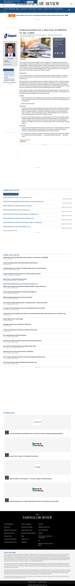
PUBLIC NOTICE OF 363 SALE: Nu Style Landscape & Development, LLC (21, 214)
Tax (39, 540)
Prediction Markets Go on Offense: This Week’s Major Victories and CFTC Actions (24, 268)
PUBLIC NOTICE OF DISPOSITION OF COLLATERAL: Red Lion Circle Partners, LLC (23, 201)
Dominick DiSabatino (9, 320)
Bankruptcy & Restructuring (10, 530)
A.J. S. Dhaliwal (8, 287)
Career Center (48, 8)
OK (25, 2)
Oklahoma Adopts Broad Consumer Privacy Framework (17, 297)
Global (22, 536)
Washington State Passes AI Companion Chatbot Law (17, 324)
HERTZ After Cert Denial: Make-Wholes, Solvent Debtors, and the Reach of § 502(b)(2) (25, 257)
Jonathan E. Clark (15, 309)
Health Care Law (25, 539)
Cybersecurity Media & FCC (10, 542)
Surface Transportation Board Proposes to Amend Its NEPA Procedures (22, 273)
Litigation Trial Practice (58, 44)
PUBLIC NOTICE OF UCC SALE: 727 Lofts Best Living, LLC (17, 197)
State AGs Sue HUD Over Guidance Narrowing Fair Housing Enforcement (22, 340)
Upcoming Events (9, 413)
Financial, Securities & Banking (28, 533)
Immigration (24, 542)
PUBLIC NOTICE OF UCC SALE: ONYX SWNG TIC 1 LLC (17, 226)
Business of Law (8, 536)
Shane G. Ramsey (8, 258)
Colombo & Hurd (8, 264)
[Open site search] (69, 10)
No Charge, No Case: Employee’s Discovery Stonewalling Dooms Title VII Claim (24, 308)
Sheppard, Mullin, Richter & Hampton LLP (37, 35)
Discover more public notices (9, 230)
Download (60, 53)
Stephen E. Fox (8, 309)
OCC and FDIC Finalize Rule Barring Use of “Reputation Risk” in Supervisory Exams (25, 302)
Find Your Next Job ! (8, 70)
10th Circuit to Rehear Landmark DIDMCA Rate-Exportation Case (20, 362)
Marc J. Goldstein (17, 275)
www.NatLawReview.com (9, 557)
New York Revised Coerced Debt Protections (14, 335)
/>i (63, 53)
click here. (24, 577)
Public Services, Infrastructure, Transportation (45, 536)
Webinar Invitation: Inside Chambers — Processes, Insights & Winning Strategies (30, 478)
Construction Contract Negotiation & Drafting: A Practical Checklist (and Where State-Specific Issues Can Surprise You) (34, 313)
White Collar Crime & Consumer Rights (45, 544)
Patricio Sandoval (20, 280)
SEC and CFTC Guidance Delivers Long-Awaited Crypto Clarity (19, 346)
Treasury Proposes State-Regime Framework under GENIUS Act (20, 291)
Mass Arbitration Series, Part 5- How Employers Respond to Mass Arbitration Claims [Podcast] (44, 15)
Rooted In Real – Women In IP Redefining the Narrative (23, 456)
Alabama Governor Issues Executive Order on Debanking (18, 351)
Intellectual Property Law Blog (55, 35)
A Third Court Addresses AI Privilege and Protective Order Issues (20, 329)
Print (56, 53)
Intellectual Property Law (44, 527)
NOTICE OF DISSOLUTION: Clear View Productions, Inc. (16, 210)
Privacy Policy (67, 554)
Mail (58, 53)
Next (67, 15)
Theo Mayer (10, 58)
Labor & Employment (43, 530)
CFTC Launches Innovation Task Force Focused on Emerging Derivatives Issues (24, 357)
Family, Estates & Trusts (26, 530)
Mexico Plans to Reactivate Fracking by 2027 (15, 279)
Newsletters (32, 8)
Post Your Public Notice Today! (11, 194)
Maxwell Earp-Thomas (18, 347)
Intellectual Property (57, 42)
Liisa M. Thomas (8, 325)
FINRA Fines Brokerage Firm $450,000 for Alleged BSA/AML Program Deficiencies (24, 286)
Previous (65, 15)
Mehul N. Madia (15, 287)
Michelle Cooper (8, 314)
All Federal (56, 46)
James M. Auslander (9, 275)
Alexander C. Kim (15, 269)
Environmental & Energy (26, 527)
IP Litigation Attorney (9, 72)
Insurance (40, 524)
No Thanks (30, 2)
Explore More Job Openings (9, 82)
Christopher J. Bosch (9, 347)
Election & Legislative (26, 524)
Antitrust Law (7, 527)
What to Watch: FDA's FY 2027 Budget (13, 319)
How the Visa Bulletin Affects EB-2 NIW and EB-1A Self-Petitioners (20, 262)
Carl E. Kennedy (8, 269)
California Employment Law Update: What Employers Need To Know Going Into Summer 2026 (33, 501)
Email (7, 60)
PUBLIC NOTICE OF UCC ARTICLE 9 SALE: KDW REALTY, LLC (18, 218)
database (44, 555)
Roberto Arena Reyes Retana (10, 280)
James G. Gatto (8, 331)
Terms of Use (59, 554)
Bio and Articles (7, 64)
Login (71, 3)
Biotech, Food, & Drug (9, 533)
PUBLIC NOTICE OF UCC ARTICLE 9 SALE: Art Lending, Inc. (18, 205)
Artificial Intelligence (8, 524)
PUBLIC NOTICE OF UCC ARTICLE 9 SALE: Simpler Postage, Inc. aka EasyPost (22, 222)
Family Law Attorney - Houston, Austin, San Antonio (9, 76)
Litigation (40, 533)
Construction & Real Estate (10, 539)
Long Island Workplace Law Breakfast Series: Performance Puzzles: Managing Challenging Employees (36, 433)
